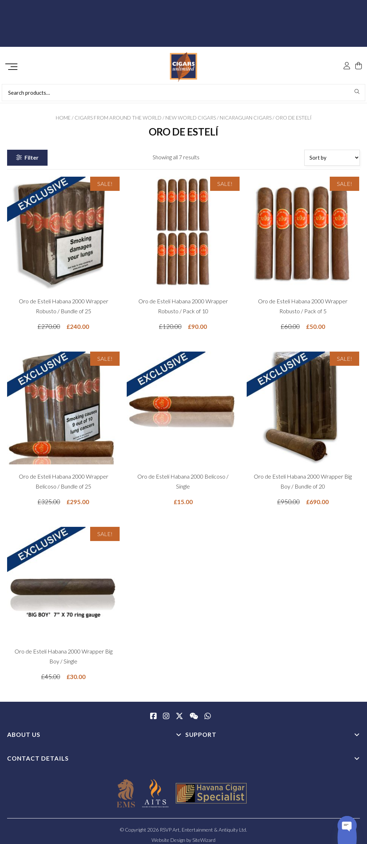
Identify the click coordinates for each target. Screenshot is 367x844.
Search (357, 94)
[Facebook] (153, 719)
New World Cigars (190, 120)
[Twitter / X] (179, 719)
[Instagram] (166, 719)
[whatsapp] (207, 719)
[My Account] (347, 50)
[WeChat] (194, 719)
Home (63, 120)
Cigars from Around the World (118, 120)
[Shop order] (332, 160)
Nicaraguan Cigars (246, 120)
